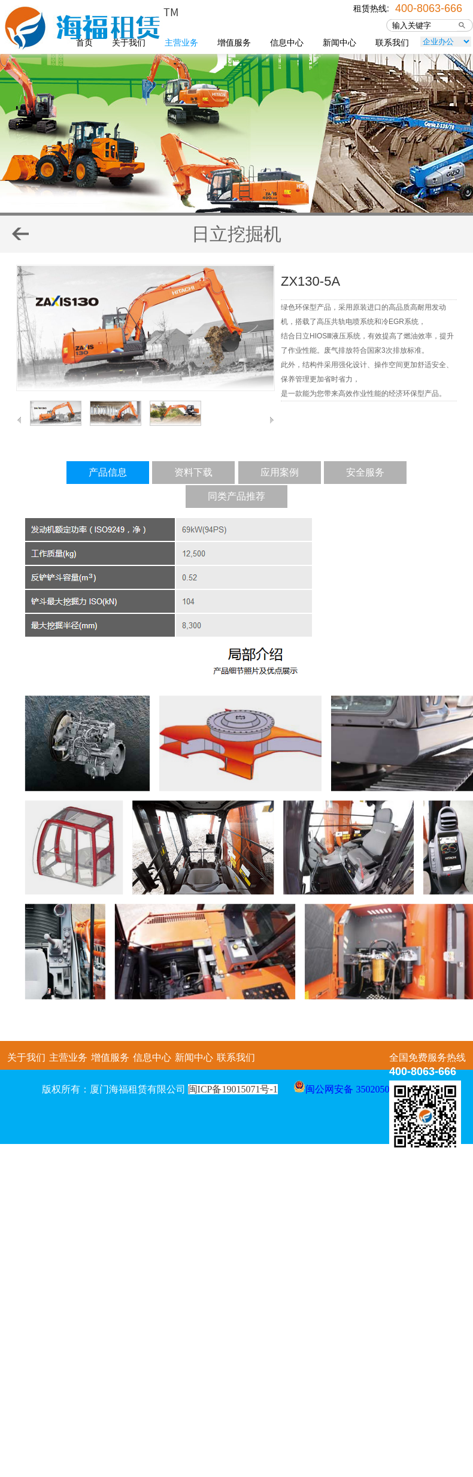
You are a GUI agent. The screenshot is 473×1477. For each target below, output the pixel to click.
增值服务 (234, 42)
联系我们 (392, 42)
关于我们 (128, 42)
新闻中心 (339, 42)
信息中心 (287, 42)
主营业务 (181, 42)
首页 (84, 42)
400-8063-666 (428, 7)
